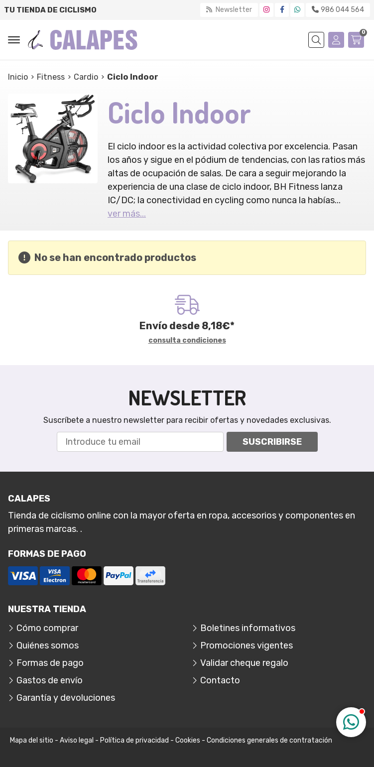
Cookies (187, 740)
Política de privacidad (134, 740)
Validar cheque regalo (244, 662)
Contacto (220, 680)
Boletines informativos (247, 628)
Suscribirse (272, 441)
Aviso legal (77, 740)
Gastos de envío (49, 680)
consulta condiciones (187, 341)
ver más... (127, 213)
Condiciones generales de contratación (269, 740)
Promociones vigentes (246, 645)
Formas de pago (50, 662)
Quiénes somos (47, 645)
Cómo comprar (47, 628)
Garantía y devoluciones (65, 697)
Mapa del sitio (31, 740)
